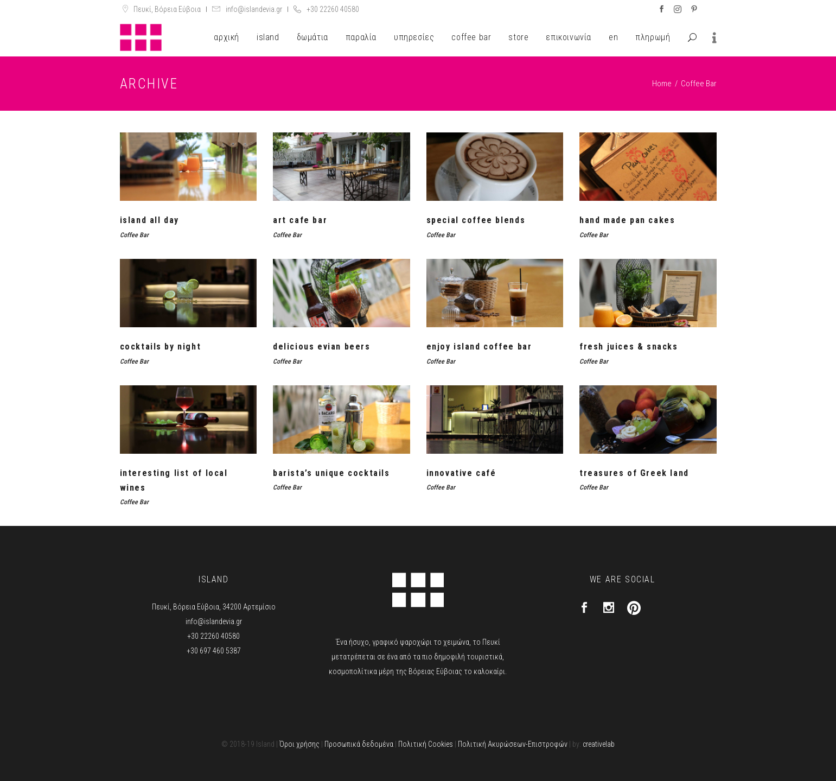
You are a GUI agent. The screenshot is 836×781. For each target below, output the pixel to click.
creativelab (599, 744)
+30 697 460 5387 (214, 650)
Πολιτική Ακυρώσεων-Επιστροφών (512, 744)
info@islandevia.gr (254, 9)
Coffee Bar (134, 235)
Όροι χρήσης (299, 744)
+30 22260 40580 (333, 9)
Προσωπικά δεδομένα (358, 744)
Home (662, 83)
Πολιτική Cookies (425, 744)
